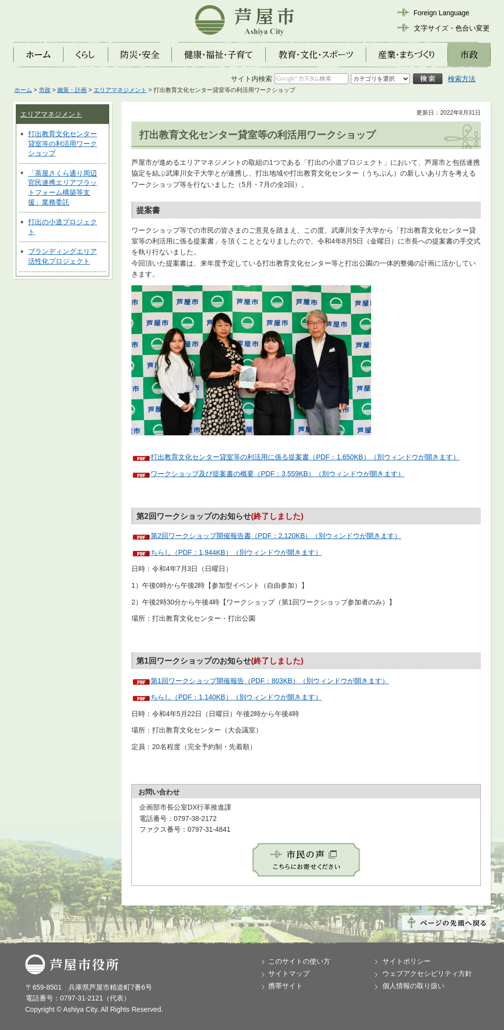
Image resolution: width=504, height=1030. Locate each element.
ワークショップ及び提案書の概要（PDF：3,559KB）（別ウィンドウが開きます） (278, 474)
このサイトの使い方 (299, 961)
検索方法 (461, 79)
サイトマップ (289, 973)
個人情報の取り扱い (413, 986)
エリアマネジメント (120, 90)
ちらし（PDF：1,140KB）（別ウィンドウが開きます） (236, 697)
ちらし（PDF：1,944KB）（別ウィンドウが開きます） (236, 552)
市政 (45, 90)
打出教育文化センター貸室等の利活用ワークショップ (62, 143)
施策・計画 (72, 90)
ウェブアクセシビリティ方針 (427, 973)
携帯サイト (285, 986)
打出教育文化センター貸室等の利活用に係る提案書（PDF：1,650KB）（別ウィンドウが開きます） (305, 457)
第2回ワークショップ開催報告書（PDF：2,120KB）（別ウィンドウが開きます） (276, 536)
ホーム (23, 90)
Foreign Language (441, 13)
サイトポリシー (406, 961)
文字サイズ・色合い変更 (452, 28)
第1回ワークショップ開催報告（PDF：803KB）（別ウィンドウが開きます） (270, 681)
